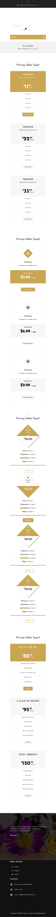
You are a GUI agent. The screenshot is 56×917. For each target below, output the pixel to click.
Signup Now (28, 114)
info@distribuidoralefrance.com (29, 5)
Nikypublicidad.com (40, 913)
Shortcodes (26, 48)
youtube (15, 874)
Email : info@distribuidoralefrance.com (24, 894)
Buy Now (28, 688)
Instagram (15, 870)
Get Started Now (28, 289)
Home (19, 48)
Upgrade (28, 470)
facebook (15, 867)
